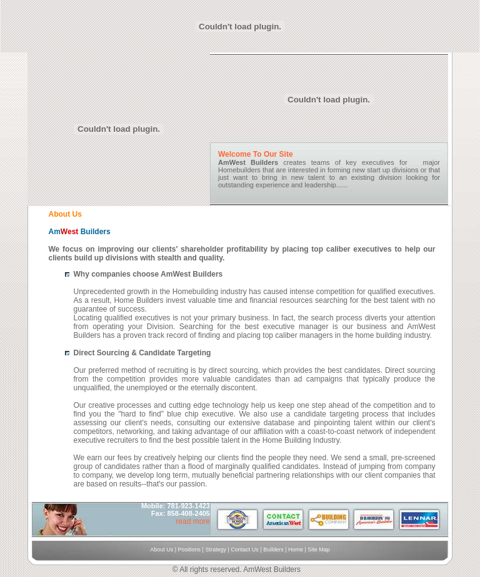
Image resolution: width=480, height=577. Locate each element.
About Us (161, 549)
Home (295, 549)
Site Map (319, 549)
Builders (273, 549)
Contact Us (245, 549)
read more (193, 521)
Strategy (215, 549)
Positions (189, 549)
